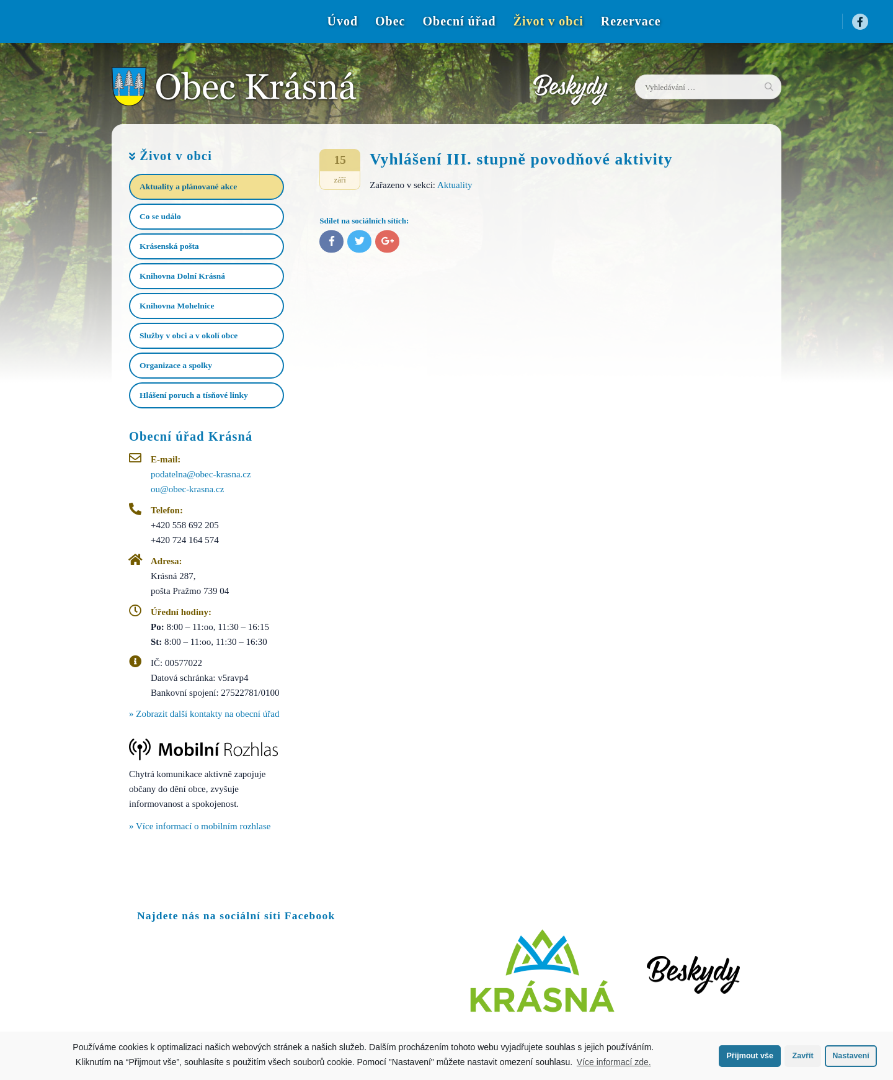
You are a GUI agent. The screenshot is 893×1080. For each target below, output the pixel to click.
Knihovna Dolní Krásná (182, 276)
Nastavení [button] (850, 1055)
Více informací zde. (614, 1062)
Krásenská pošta (169, 246)
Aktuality (455, 185)
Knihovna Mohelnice (177, 305)
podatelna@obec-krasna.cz (201, 474)
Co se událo (160, 216)
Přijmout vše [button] (749, 1055)
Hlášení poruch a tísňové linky (194, 395)
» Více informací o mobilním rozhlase (199, 826)
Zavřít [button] (802, 1055)
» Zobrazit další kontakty (204, 714)
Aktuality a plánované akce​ (188, 186)
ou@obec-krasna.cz (187, 489)
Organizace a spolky (176, 365)
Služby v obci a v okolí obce (189, 335)
